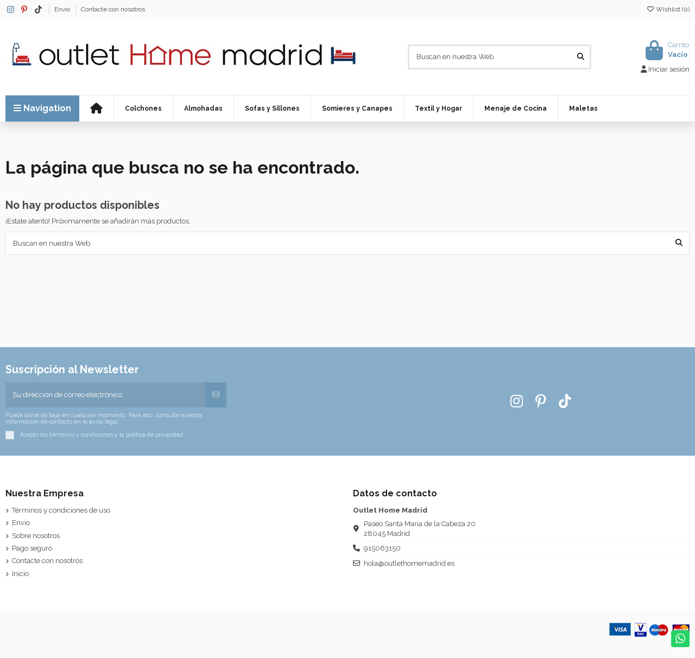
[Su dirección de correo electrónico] (105, 394)
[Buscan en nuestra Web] (580, 56)
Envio (63, 9)
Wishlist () (668, 9)
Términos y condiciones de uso (61, 510)
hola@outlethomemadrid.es (409, 563)
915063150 (382, 548)
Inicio (20, 574)
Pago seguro (32, 548)
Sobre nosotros (36, 536)
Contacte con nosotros (113, 9)
